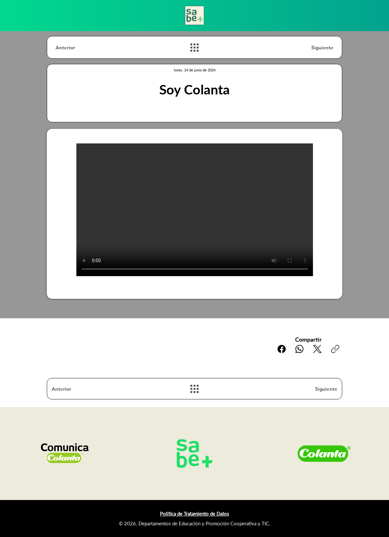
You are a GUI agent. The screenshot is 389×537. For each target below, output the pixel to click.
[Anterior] (79, 47)
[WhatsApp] (299, 349)
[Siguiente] (310, 47)
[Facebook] (282, 349)
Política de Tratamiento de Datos (194, 514)
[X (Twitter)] (317, 349)
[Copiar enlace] (335, 349)
